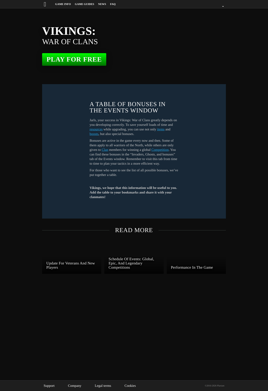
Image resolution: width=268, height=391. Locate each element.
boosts (131, 134)
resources (124, 129)
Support (50, 386)
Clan (130, 150)
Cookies (136, 386)
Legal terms (107, 386)
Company (77, 386)
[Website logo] (48, 4)
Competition (110, 154)
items (114, 134)
